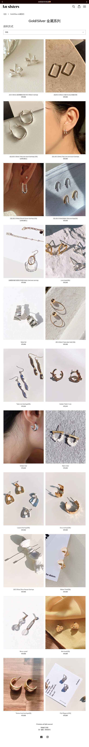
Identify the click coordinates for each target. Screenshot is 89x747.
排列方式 (8, 26)
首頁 (4, 14)
